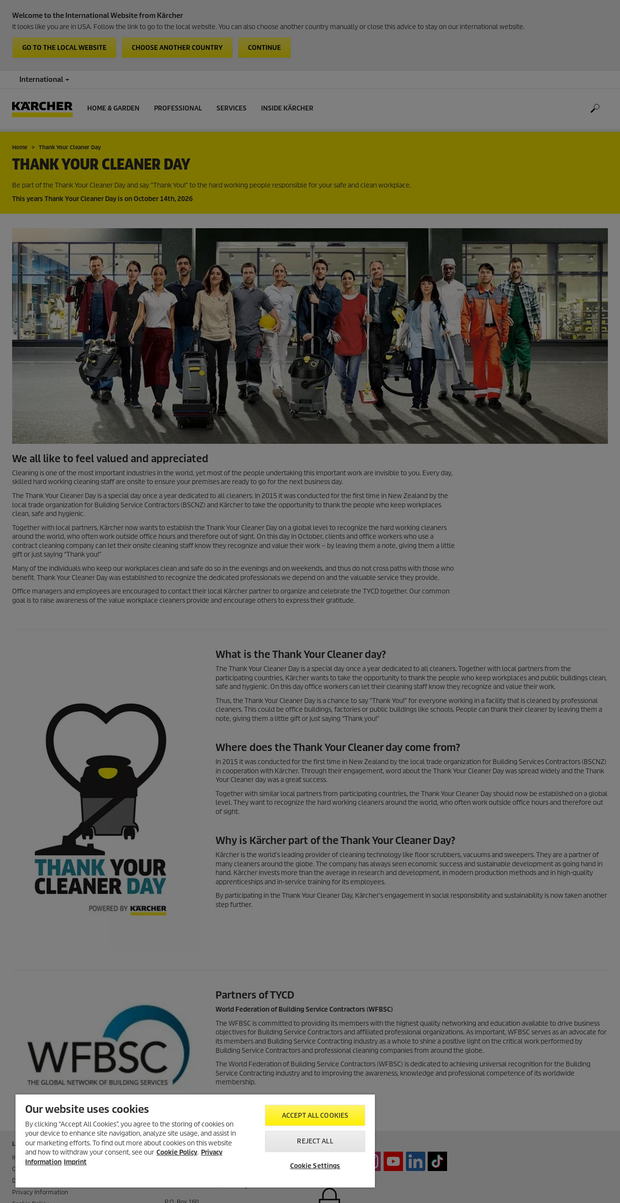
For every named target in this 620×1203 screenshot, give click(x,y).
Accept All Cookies (315, 1115)
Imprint (75, 1162)
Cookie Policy (176, 1152)
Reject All (315, 1141)
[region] (195, 1140)
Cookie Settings (315, 1166)
